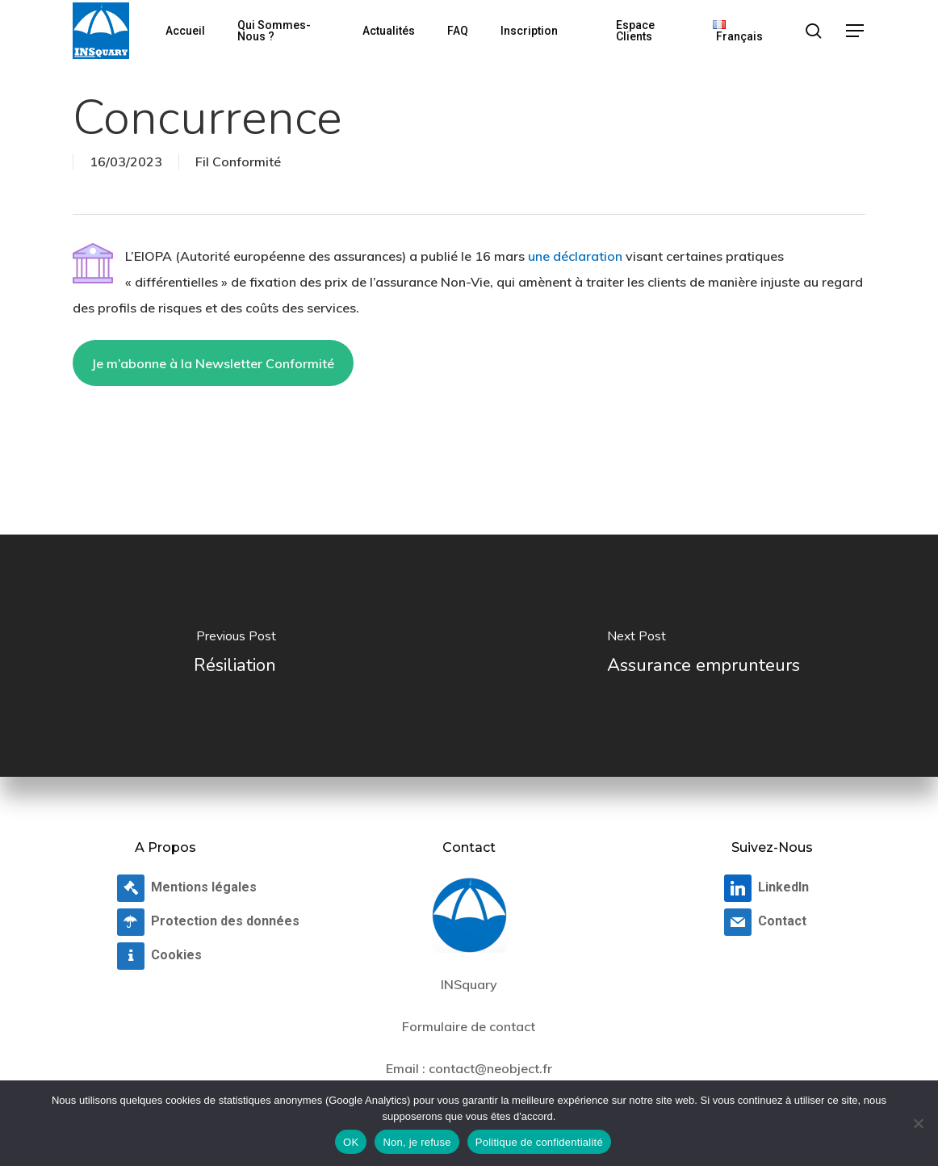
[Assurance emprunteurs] (703, 656)
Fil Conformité (238, 161)
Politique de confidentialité (539, 1142)
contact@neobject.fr (490, 1068)
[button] (855, 31)
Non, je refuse (416, 1142)
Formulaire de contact (468, 1026)
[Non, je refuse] (918, 1123)
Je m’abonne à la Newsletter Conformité (212, 363)
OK (350, 1142)
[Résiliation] (234, 656)
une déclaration (575, 256)
